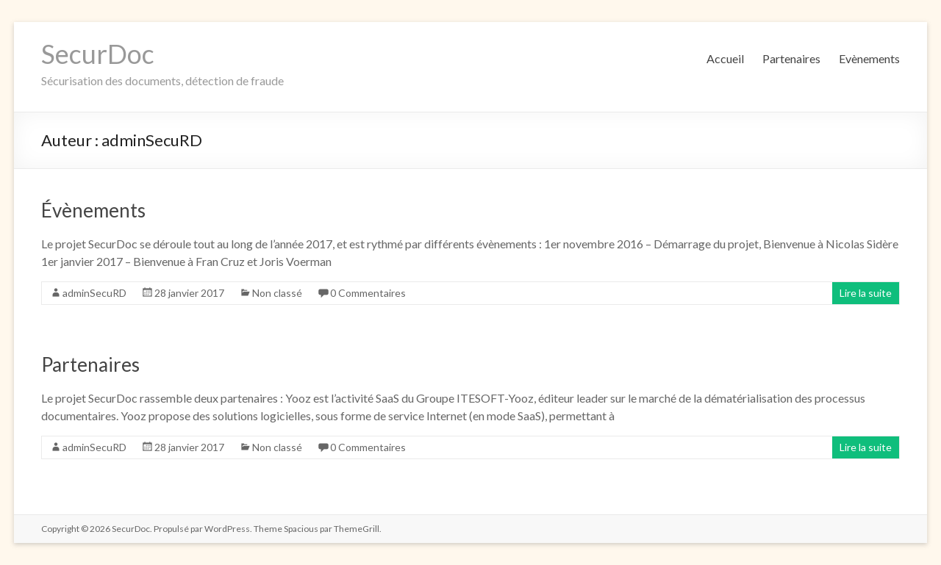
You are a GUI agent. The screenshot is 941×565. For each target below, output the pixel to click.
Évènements (93, 210)
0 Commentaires (368, 293)
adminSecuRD (94, 293)
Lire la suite (866, 293)
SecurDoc (97, 53)
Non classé (277, 293)
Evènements (869, 58)
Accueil (725, 58)
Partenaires (791, 58)
